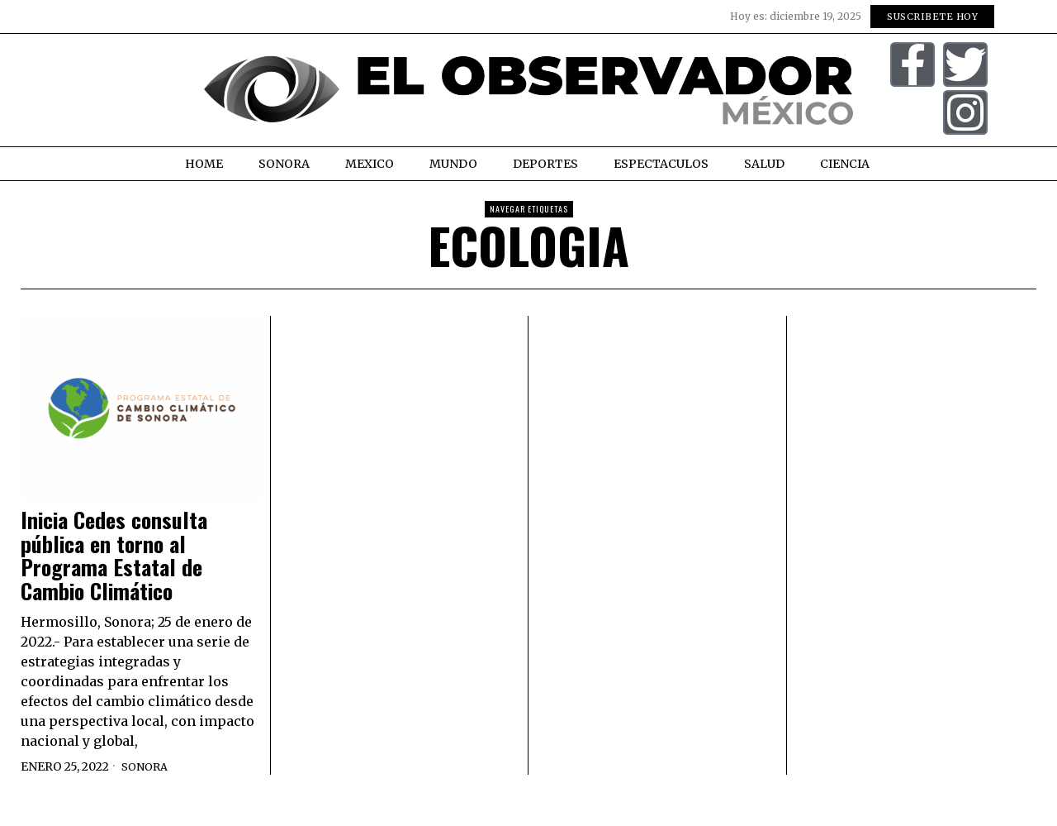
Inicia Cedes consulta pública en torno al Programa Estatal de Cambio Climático (114, 555)
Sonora (147, 766)
